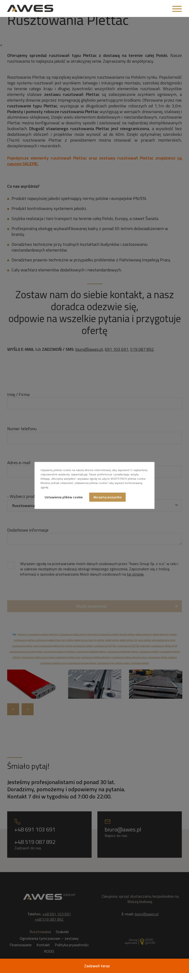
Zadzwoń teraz (97, 966)
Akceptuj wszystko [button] (107, 497)
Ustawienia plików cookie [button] (64, 497)
